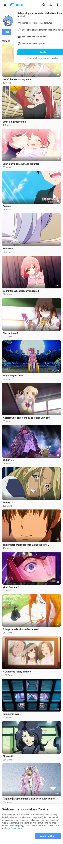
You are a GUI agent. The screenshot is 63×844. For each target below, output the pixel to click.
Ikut (7, 32)
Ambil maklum (47, 836)
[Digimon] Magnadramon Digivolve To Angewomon (29, 798)
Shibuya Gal (9, 502)
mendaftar (54, 58)
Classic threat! (10, 333)
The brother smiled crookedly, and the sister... (26, 544)
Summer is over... (12, 714)
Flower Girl (8, 756)
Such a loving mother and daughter (21, 164)
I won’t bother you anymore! (17, 79)
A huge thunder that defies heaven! (21, 629)
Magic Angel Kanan (13, 375)
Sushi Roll (8, 248)
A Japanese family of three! (17, 671)
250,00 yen (8, 460)
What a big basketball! (14, 121)
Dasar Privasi (16, 828)
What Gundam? (11, 587)
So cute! (7, 206)
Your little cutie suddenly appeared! (21, 291)
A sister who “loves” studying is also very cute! (27, 417)
